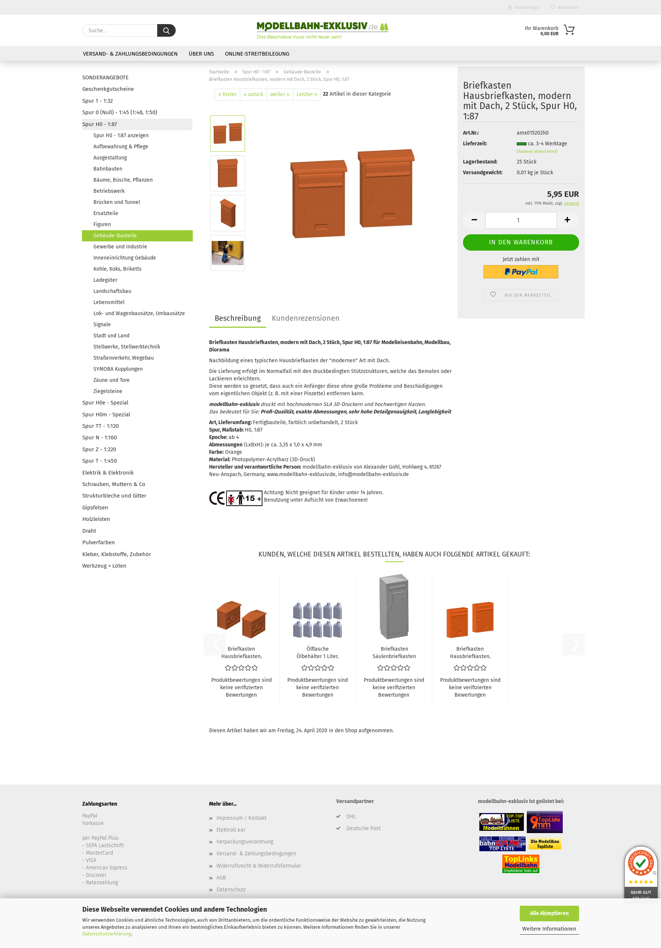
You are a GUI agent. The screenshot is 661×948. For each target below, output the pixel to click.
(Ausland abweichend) (537, 151)
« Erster (227, 94)
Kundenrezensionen (306, 318)
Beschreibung (238, 318)
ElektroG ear (231, 830)
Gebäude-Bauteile (115, 235)
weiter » (280, 94)
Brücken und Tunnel (116, 202)
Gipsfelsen (95, 507)
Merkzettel (565, 7)
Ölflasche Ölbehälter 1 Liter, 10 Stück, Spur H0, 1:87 (318, 652)
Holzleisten (96, 519)
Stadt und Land (111, 336)
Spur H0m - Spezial (106, 414)
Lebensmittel (109, 302)
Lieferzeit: (475, 144)
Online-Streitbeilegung (257, 53)
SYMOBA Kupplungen (118, 369)
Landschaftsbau (112, 291)
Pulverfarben (98, 542)
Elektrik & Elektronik (108, 472)
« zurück (253, 94)
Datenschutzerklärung (106, 934)
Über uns (201, 53)
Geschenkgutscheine (108, 89)
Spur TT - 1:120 (100, 426)
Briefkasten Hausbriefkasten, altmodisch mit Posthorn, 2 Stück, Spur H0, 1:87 (241, 652)
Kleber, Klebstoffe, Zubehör (116, 554)
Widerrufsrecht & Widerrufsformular (259, 866)
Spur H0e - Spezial (105, 402)
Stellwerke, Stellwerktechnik (126, 347)
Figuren (102, 224)
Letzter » (307, 94)
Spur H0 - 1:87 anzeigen (121, 135)
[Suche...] (166, 30)
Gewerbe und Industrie (120, 247)
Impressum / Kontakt (242, 818)
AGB (221, 878)
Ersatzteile (105, 213)
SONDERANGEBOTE (105, 77)
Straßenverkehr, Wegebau (123, 358)
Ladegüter (105, 280)
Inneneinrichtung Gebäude (124, 258)
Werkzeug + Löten (104, 565)
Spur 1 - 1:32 (97, 101)
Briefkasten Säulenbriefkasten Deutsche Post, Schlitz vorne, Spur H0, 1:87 (394, 652)
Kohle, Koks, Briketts (117, 269)
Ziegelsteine (107, 391)
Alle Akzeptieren (549, 913)
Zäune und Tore (111, 380)
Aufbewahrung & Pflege (120, 146)
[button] (474, 220)
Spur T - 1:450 (99, 461)
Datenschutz (231, 889)
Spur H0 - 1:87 (99, 124)
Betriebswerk (109, 191)
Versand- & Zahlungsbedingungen (130, 53)
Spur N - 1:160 (99, 437)
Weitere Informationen (549, 929)
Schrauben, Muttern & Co (113, 484)
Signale (102, 324)
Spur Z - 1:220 (99, 449)
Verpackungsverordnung (245, 842)
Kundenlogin (524, 7)
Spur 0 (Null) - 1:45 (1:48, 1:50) (119, 112)
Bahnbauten (107, 169)
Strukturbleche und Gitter (114, 495)
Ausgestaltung (110, 158)
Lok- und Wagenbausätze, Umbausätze (139, 313)
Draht (89, 531)
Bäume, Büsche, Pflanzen (123, 180)
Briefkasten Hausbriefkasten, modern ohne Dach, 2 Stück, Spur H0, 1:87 (470, 652)
